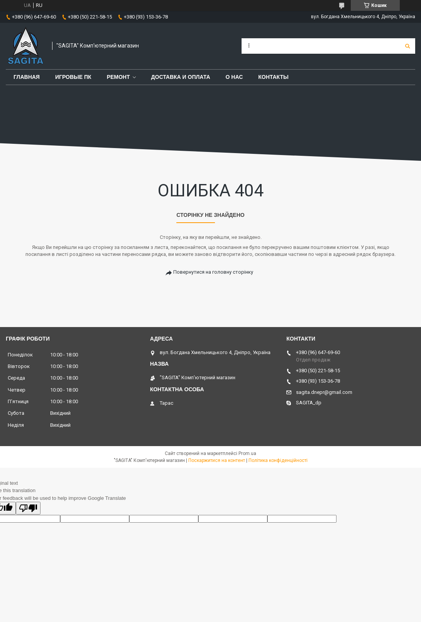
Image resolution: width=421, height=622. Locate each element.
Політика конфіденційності (278, 460)
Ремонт (118, 77)
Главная (27, 77)
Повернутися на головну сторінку (213, 272)
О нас (234, 77)
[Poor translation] (28, 508)
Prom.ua (247, 453)
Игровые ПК (73, 77)
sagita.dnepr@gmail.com (324, 392)
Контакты (273, 77)
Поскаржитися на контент (216, 460)
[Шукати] (407, 46)
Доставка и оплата (180, 77)
